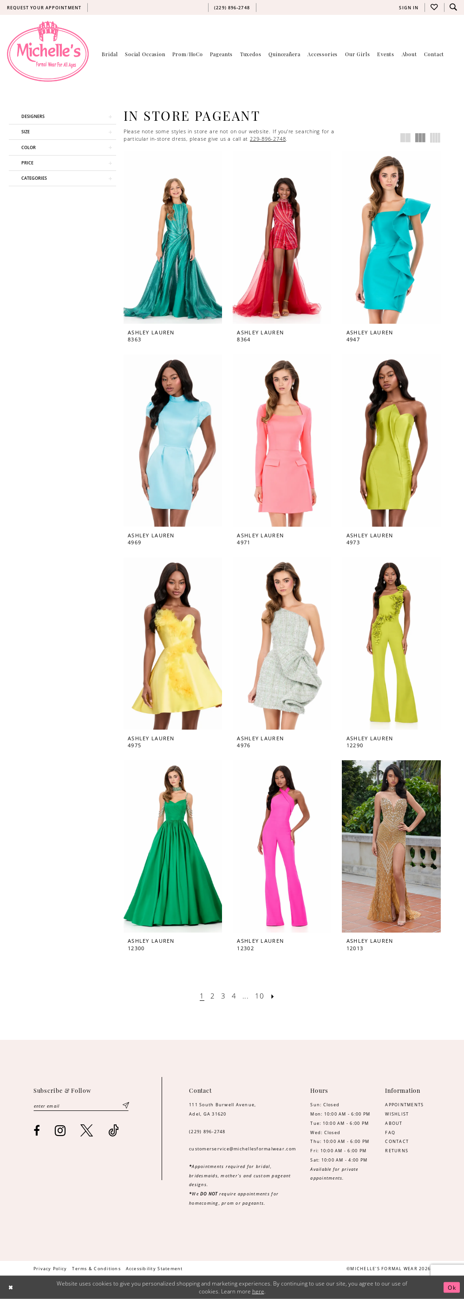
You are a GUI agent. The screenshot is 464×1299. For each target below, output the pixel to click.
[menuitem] (44, 7)
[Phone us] (231, 7)
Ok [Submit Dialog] (452, 1287)
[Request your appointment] (44, 7)
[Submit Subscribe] (126, 1105)
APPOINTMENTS (404, 1105)
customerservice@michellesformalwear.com (242, 1149)
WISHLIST (397, 1114)
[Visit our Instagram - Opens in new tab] (60, 1130)
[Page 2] (212, 996)
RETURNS (396, 1151)
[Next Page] (273, 996)
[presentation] (173, 237)
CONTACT (397, 1141)
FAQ (390, 1132)
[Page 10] (260, 996)
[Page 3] (223, 996)
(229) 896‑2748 (207, 1132)
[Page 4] (233, 996)
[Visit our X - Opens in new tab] (86, 1130)
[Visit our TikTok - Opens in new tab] (113, 1130)
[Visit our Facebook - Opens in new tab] (36, 1130)
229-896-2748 (268, 139)
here (258, 1291)
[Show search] (454, 7)
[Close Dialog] (10, 1287)
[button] (409, 7)
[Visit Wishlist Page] (434, 7)
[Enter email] (81, 1105)
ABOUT (393, 1123)
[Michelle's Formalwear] (48, 51)
